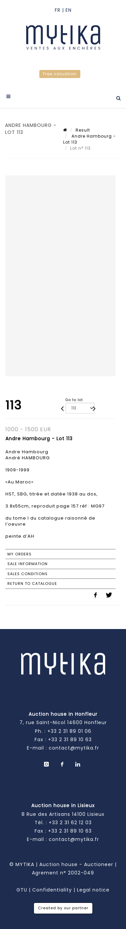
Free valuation (60, 74)
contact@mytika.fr (74, 748)
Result (83, 130)
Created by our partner (63, 908)
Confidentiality (52, 889)
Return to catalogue (32, 583)
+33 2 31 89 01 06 (69, 731)
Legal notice (93, 889)
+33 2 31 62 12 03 (70, 822)
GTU (21, 889)
